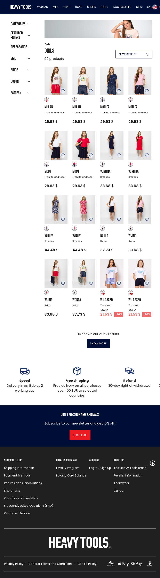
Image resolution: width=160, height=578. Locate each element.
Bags (104, 7)
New (139, 7)
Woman (42, 7)
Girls (66, 7)
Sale (150, 7)
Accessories (122, 7)
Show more (98, 343)
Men (55, 7)
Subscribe (80, 435)
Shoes (91, 7)
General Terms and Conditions (50, 563)
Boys (78, 7)
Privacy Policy (13, 563)
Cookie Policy (87, 563)
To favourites (63, 91)
